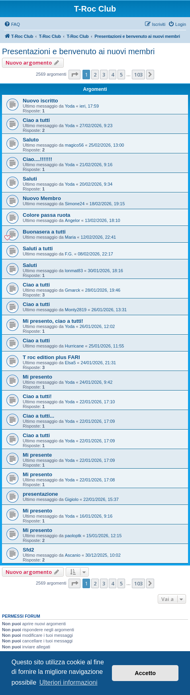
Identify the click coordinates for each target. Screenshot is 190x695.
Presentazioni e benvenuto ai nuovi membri (78, 51)
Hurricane (74, 346)
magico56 (74, 145)
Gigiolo (71, 499)
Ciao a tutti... (38, 416)
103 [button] (138, 74)
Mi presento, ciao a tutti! (53, 321)
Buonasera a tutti (44, 232)
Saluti (30, 179)
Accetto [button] (145, 673)
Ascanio (72, 555)
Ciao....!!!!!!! (37, 159)
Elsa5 (70, 362)
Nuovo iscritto (40, 101)
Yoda (70, 106)
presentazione (40, 494)
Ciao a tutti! (37, 396)
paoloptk (73, 535)
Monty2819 (75, 309)
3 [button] (103, 74)
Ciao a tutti (36, 120)
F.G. (69, 253)
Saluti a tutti (38, 248)
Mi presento (37, 377)
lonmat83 (74, 270)
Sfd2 (28, 550)
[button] (74, 74)
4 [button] (112, 74)
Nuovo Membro (42, 198)
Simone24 (75, 203)
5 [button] (121, 74)
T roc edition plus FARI (51, 357)
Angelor (72, 220)
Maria (70, 237)
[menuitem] (12, 24)
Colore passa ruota (46, 215)
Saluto (31, 140)
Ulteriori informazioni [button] (68, 682)
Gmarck (72, 290)
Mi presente (37, 455)
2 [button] (95, 74)
